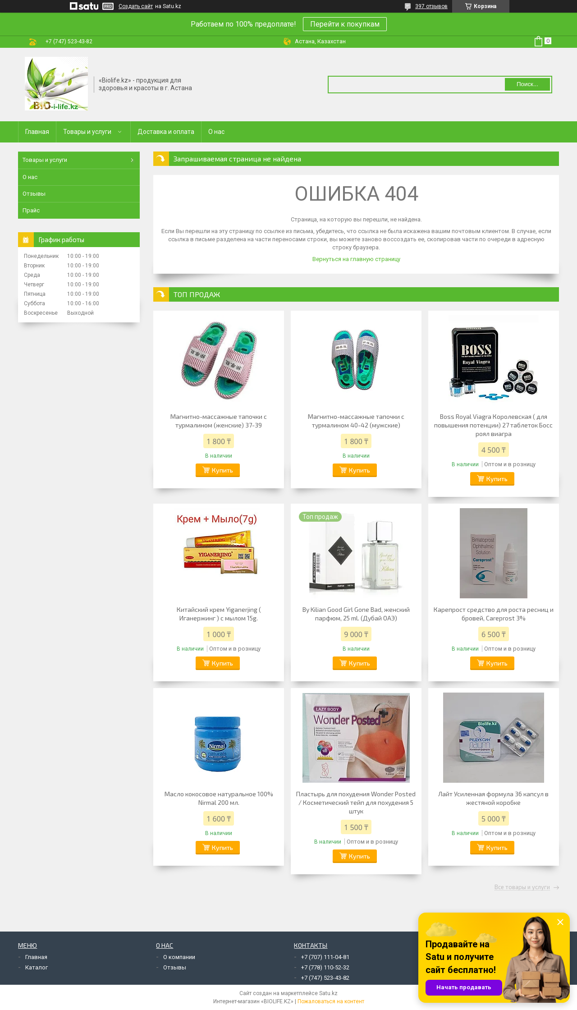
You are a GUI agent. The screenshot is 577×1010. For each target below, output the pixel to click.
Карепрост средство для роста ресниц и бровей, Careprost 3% (494, 614)
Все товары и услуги (522, 887)
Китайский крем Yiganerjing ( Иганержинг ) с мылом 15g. (219, 614)
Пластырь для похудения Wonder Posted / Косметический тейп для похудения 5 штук (356, 802)
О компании (179, 957)
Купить (222, 470)
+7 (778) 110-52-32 (325, 967)
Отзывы (34, 193)
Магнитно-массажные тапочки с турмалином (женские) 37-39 (218, 421)
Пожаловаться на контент (331, 1001)
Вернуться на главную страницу (356, 259)
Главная (37, 131)
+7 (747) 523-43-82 (325, 977)
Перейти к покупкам (345, 24)
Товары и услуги (87, 131)
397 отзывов (431, 6)
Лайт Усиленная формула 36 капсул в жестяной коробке (493, 798)
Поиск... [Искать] (527, 84)
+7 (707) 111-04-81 (325, 957)
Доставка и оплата (165, 131)
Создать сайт (136, 6)
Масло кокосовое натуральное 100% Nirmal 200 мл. (219, 798)
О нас (216, 131)
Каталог (36, 967)
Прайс (31, 210)
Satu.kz (328, 993)
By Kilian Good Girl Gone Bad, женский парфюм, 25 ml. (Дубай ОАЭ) (356, 614)
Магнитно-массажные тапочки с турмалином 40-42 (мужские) (356, 421)
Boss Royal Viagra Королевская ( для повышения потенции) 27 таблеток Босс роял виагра (493, 425)
